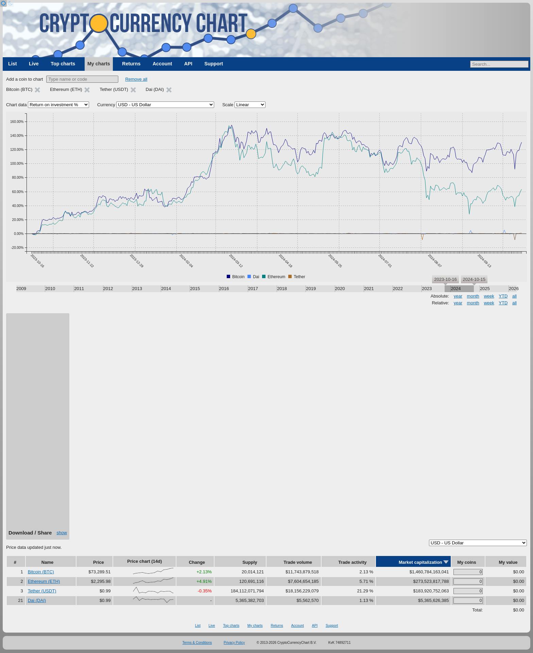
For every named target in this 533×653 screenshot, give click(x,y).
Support (213, 63)
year (458, 296)
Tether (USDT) (42, 590)
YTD (503, 296)
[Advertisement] (37, 424)
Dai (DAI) (37, 600)
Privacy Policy (234, 642)
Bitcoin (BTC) (41, 571)
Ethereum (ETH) (44, 581)
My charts (98, 63)
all (514, 296)
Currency (106, 104)
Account (162, 63)
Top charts (63, 63)
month (473, 296)
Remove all (136, 79)
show (62, 532)
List (12, 63)
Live (34, 63)
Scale (228, 104)
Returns (131, 63)
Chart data (16, 104)
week (489, 296)
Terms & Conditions (197, 642)
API (188, 63)
